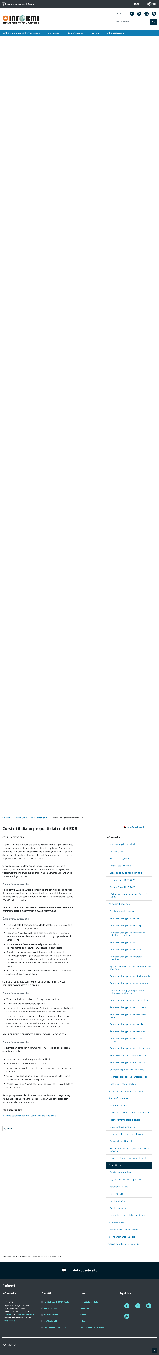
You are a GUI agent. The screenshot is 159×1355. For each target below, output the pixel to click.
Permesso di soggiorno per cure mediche (129, 1000)
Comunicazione (75, 33)
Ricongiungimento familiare (123, 1084)
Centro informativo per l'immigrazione (21, 33)
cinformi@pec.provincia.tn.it (55, 1327)
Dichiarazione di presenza (122, 911)
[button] (135, 4)
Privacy (83, 1321)
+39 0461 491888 (50, 1308)
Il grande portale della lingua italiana (127, 1179)
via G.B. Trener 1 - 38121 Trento (56, 1301)
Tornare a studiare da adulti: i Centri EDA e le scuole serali (29, 1115)
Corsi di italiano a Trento (121, 1172)
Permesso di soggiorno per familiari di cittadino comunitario (128, 934)
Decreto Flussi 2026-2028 (122, 880)
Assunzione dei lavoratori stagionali (125, 1091)
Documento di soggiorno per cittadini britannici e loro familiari (127, 992)
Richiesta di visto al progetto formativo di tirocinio (129, 1150)
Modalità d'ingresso (119, 858)
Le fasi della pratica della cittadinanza (128, 1215)
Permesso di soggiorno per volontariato (129, 983)
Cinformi (6, 817)
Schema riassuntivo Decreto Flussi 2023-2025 (131, 896)
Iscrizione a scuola (118, 1105)
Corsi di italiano (39, 817)
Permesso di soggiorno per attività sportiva (130, 976)
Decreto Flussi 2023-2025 (122, 887)
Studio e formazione (118, 1098)
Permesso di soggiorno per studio (126, 949)
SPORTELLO (9, 1314)
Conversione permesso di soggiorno (127, 1069)
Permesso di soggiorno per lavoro (126, 918)
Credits (83, 1314)
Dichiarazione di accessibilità (92, 1327)
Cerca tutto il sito (122, 22)
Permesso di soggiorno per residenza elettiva (127, 1040)
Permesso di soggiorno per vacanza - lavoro (131, 1031)
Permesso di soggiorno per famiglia (127, 925)
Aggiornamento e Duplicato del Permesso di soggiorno (131, 968)
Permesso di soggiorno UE (122, 942)
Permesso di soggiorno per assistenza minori (128, 1016)
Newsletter (85, 1308)
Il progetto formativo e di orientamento (128, 1158)
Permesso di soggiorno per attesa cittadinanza (126, 958)
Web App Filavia (12, 1320)
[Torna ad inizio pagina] (154, 1350)
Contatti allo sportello (89, 1301)
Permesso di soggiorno (119, 904)
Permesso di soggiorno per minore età (128, 1007)
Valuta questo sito (79, 1270)
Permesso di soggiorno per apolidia (126, 1024)
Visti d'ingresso (117, 851)
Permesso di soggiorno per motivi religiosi (130, 1048)
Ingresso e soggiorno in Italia (122, 844)
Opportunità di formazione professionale (129, 1112)
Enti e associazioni (115, 33)
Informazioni (54, 33)
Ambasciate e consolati (121, 865)
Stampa (9, 1128)
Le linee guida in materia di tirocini (126, 1134)
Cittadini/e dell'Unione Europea (123, 1229)
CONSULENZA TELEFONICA (26, 1314)
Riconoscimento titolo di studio (125, 1119)
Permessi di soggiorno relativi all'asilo (128, 1055)
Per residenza (116, 1193)
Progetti (95, 33)
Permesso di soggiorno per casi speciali (128, 1076)
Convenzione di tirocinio (121, 1141)
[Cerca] (153, 22)
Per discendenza (118, 1208)
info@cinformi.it (50, 1321)
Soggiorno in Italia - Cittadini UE (123, 1244)
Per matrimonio (117, 1201)
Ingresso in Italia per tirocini (121, 1127)
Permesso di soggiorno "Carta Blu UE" (128, 1062)
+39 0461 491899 (51, 1314)
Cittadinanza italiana (118, 1186)
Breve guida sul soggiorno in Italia (126, 872)
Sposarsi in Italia (116, 1222)
